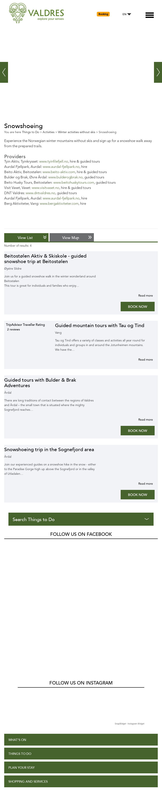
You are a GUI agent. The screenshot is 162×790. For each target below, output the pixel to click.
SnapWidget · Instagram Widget (129, 599)
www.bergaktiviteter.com (59, 204)
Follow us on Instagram (81, 558)
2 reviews (13, 329)
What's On (17, 615)
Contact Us (18, 745)
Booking (103, 14)
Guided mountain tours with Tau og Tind (99, 325)
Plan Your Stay (21, 642)
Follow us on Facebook (81, 534)
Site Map (15, 731)
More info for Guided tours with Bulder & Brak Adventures (140, 419)
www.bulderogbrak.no (65, 177)
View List (25, 237)
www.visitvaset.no (45, 188)
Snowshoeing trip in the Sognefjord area (49, 449)
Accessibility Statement (28, 717)
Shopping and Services (28, 656)
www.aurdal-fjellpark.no (61, 167)
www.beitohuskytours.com (73, 182)
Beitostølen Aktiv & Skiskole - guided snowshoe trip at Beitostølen (45, 258)
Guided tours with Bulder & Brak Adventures (40, 382)
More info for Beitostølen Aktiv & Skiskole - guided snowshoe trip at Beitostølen (140, 295)
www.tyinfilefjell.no (53, 161)
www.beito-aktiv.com (59, 172)
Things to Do (19, 629)
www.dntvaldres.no (40, 193)
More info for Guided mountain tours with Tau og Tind (140, 359)
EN (124, 14)
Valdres (9, 543)
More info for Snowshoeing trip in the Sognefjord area (140, 483)
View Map (70, 237)
